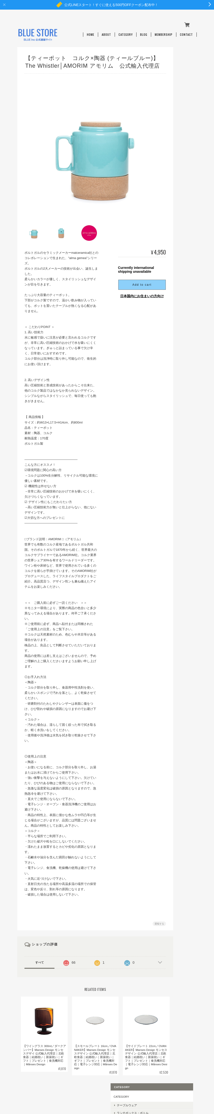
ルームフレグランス (180, 100)
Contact (186, 30)
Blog (143, 30)
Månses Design (179, 158)
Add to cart (127, 274)
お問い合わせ (175, 339)
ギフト (173, 124)
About (106, 30)
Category (126, 30)
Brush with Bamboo (180, 257)
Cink (172, 218)
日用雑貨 (175, 109)
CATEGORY (174, 56)
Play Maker (176, 233)
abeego (174, 203)
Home (90, 30)
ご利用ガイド (175, 313)
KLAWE (174, 240)
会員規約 (191, 1090)
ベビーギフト (178, 132)
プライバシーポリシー (125, 1090)
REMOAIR (176, 173)
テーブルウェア (179, 65)
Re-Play (174, 180)
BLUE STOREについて (90, 1090)
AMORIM (175, 248)
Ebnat (173, 210)
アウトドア (176, 91)
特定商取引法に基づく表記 (179, 326)
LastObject (176, 195)
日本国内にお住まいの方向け (127, 286)
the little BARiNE (179, 225)
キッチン (175, 83)
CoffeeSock (176, 188)
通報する (144, 913)
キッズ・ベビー (179, 117)
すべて (39, 952)
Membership (163, 30)
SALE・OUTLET (179, 139)
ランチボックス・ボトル (180, 74)
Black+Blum (176, 165)
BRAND (171, 149)
